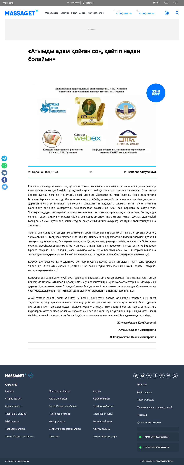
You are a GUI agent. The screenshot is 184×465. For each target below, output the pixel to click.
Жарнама (8, 2)
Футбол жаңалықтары (105, 436)
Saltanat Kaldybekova (140, 172)
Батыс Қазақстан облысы (63, 406)
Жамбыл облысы (102, 421)
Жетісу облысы (57, 421)
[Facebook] (155, 375)
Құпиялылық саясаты (149, 422)
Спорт (74, 13)
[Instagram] (162, 375)
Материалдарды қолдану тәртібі (154, 407)
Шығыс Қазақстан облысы (19, 436)
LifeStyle (65, 13)
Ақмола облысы (13, 406)
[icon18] (31, 375)
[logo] (21, 12)
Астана (97, 391)
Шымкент (54, 436)
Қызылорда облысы (60, 413)
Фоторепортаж (95, 13)
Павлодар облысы (15, 429)
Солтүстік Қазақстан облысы (65, 429)
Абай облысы (12, 421)
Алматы (9, 391)
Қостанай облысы (103, 413)
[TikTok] (136, 375)
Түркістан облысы (103, 406)
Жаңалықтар (51, 13)
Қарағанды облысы (15, 413)
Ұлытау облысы (101, 429)
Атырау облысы (13, 398)
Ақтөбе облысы (101, 398)
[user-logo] (167, 13)
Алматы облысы (58, 398)
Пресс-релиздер (145, 399)
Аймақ (82, 13)
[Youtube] (142, 375)
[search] (177, 13)
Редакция (142, 414)
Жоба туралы (144, 392)
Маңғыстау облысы (59, 391)
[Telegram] (168, 375)
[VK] (149, 375)
